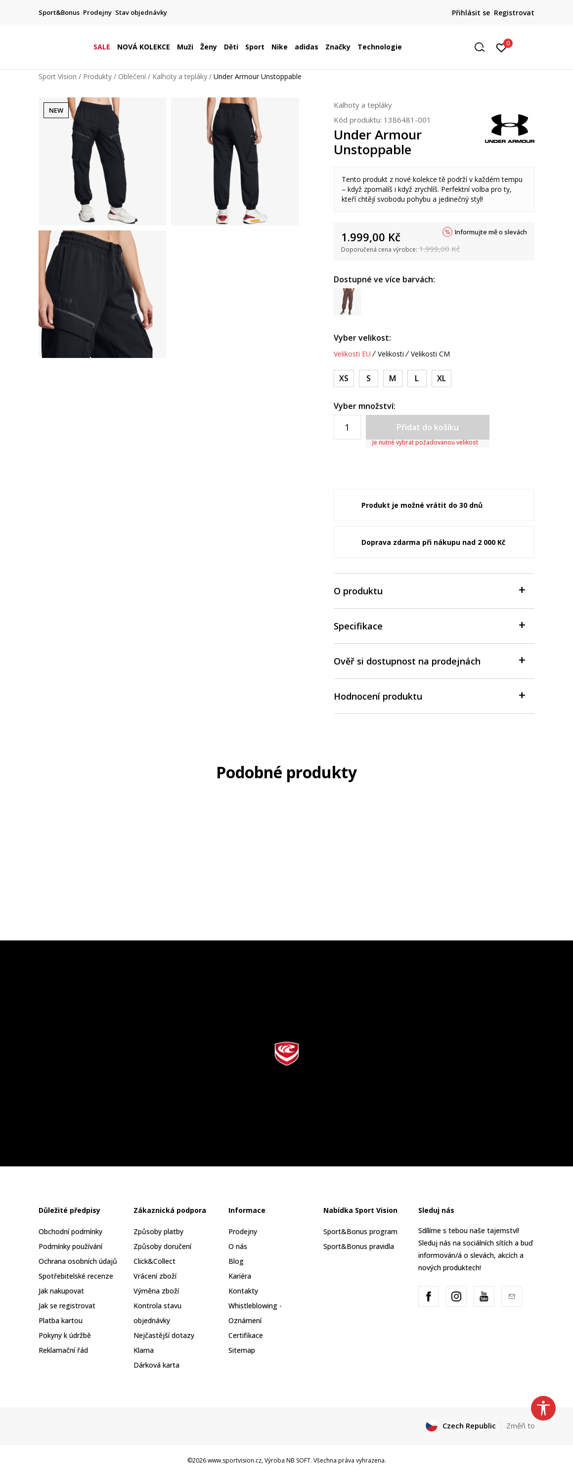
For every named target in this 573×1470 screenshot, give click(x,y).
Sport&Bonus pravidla (358, 1246)
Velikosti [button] (391, 354)
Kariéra (239, 1276)
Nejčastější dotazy (163, 1335)
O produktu (429, 590)
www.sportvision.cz (235, 1460)
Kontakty (243, 1290)
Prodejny (242, 1231)
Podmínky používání (70, 1246)
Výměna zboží (156, 1290)
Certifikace (245, 1335)
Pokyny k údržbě (65, 1335)
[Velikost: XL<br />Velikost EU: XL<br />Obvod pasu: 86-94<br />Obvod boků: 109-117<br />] (441, 378)
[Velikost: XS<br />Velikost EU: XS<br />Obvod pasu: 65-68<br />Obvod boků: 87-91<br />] (344, 378)
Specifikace (429, 625)
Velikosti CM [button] (430, 354)
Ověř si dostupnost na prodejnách (429, 660)
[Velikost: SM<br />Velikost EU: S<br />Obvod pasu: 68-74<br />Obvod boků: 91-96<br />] (368, 378)
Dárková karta (156, 1365)
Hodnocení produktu (429, 695)
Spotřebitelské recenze (76, 1276)
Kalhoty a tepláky (179, 76)
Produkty (97, 76)
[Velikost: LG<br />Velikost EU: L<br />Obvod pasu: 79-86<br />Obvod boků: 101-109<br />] (417, 378)
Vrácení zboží (154, 1276)
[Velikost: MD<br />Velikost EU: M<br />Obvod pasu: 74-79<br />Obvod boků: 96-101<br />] (392, 378)
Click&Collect (154, 1261)
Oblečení (132, 76)
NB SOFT (298, 1460)
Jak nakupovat (61, 1290)
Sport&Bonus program (360, 1231)
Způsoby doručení (162, 1246)
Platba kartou (61, 1320)
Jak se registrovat (67, 1305)
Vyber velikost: (362, 337)
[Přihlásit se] (501, 47)
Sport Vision (58, 76)
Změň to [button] (520, 1425)
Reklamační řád (63, 1350)
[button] (483, 47)
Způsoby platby (158, 1231)
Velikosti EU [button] (352, 354)
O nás (237, 1246)
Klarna (143, 1350)
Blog (236, 1261)
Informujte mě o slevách (491, 231)
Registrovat (514, 12)
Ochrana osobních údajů (78, 1261)
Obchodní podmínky (70, 1231)
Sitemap (241, 1350)
